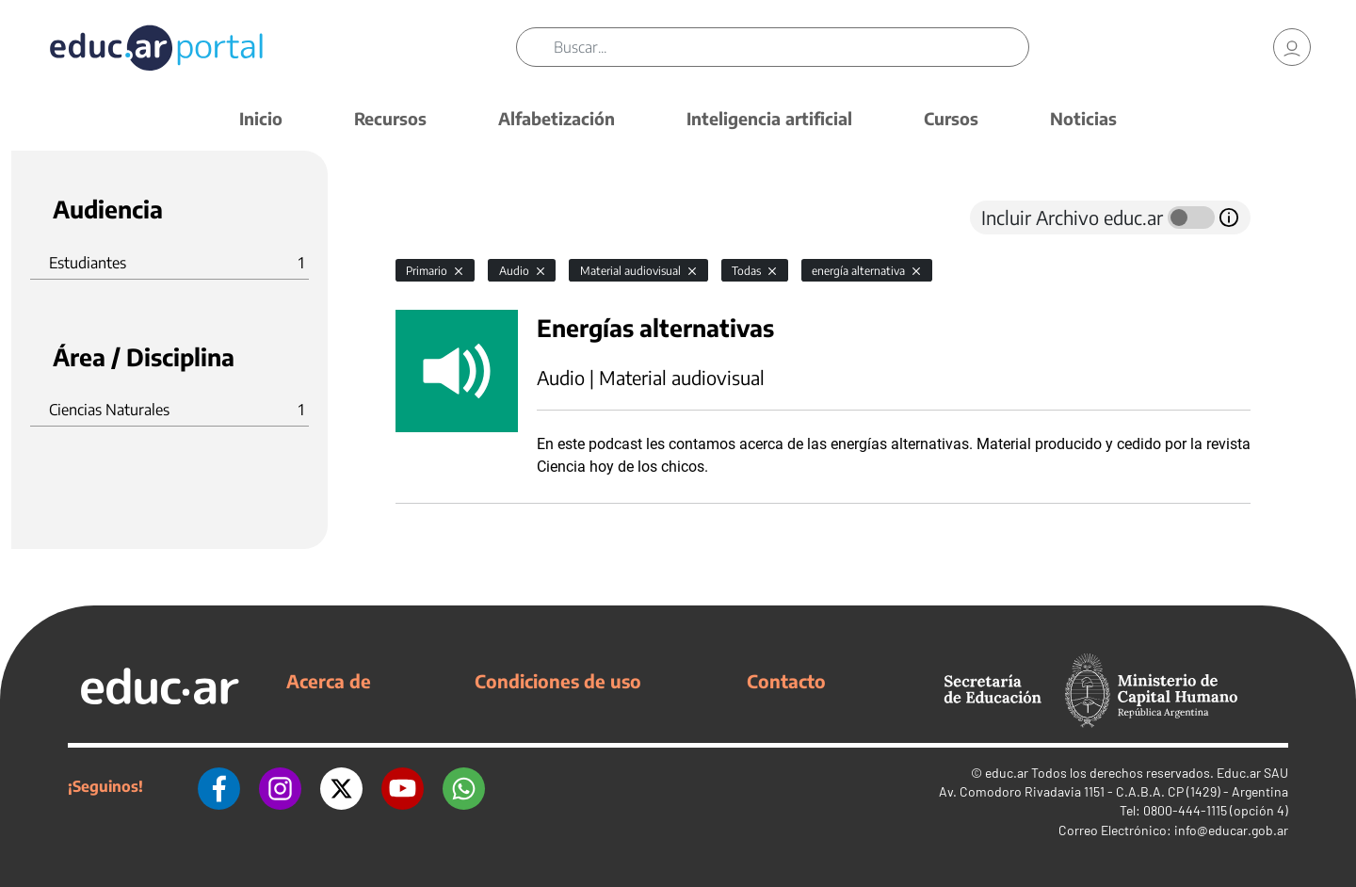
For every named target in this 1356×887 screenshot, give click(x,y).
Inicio (260, 118)
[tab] (433, 217)
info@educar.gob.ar (1231, 830)
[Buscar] (791, 47)
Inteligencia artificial (769, 118)
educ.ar (1006, 773)
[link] (1292, 47)
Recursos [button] (390, 118)
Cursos (951, 118)
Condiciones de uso (558, 680)
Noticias (1083, 118)
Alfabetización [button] (556, 118)
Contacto (786, 680)
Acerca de (328, 680)
